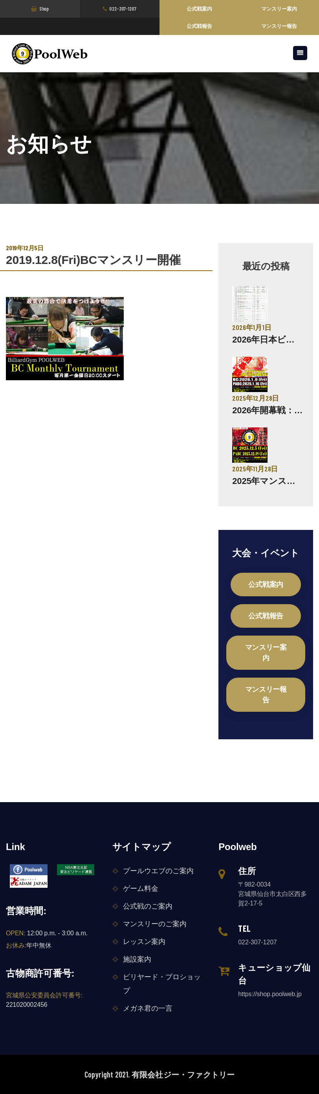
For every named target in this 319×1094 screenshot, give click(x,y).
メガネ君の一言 (147, 1008)
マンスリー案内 (279, 8)
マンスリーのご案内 (155, 924)
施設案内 (137, 959)
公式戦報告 (199, 26)
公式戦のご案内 (147, 906)
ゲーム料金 (140, 888)
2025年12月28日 (255, 398)
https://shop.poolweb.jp (269, 994)
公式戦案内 (199, 8)
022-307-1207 (119, 8)
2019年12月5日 (25, 247)
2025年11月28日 (255, 468)
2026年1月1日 (251, 327)
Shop (40, 8)
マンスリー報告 (279, 26)
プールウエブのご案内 (158, 871)
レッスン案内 (144, 942)
